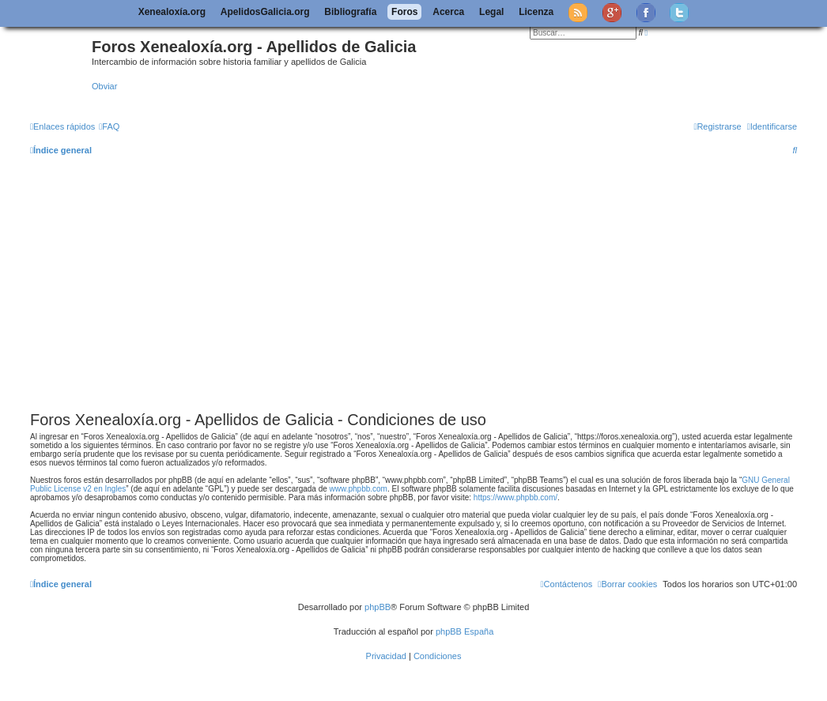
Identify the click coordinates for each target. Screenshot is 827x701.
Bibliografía (350, 11)
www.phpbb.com (358, 488)
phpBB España (464, 631)
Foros (404, 11)
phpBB (377, 607)
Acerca (448, 11)
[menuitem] (109, 126)
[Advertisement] (428, 287)
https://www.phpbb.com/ (515, 497)
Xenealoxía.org (172, 11)
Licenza (536, 11)
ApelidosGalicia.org (265, 11)
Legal (491, 11)
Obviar (104, 86)
